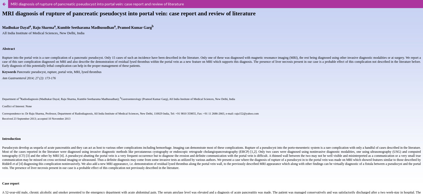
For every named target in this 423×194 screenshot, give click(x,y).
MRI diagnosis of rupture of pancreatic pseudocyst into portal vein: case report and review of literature (97, 4)
